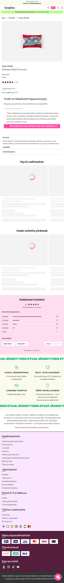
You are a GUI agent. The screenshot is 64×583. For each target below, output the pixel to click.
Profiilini (5, 474)
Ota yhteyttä (7, 444)
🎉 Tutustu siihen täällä (32, 12)
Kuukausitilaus (8, 484)
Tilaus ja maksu (8, 464)
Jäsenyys (6, 515)
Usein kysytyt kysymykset (12, 441)
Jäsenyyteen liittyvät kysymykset (15, 458)
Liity (53, 7)
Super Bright (24, 17)
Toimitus (5, 451)
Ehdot (4, 498)
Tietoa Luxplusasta (10, 518)
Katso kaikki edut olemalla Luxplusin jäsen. (32, 427)
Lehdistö (5, 448)
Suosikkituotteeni (9, 481)
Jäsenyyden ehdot (9, 501)
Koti (3, 17)
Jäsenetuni (6, 478)
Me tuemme (7, 521)
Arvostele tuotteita (10, 488)
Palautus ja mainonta (10, 454)
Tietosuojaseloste (9, 504)
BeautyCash (7, 461)
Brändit (12, 17)
